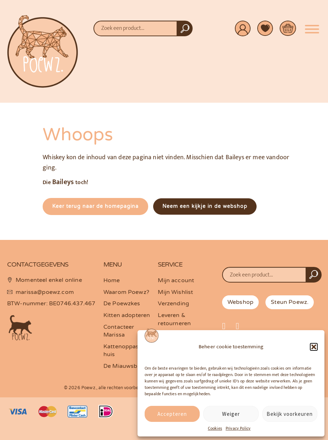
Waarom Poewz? (126, 292)
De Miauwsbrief (124, 366)
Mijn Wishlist (175, 292)
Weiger (231, 414)
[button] (313, 346)
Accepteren (172, 414)
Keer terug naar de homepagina (95, 206)
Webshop (240, 302)
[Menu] (312, 26)
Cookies (215, 428)
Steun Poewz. (289, 302)
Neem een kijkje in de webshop (204, 206)
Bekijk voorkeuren (290, 414)
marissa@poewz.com (45, 292)
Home (111, 280)
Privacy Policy (238, 428)
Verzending (173, 303)
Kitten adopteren (126, 315)
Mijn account (176, 280)
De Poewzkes (121, 303)
